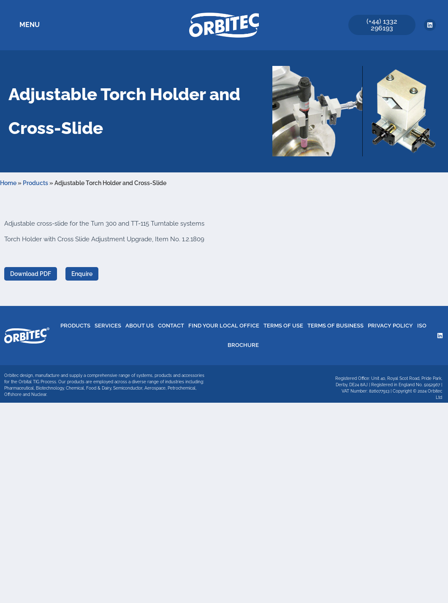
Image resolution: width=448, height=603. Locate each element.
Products (35, 183)
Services (108, 325)
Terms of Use (283, 325)
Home (8, 183)
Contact (171, 325)
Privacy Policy (390, 325)
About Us (139, 325)
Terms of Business (335, 325)
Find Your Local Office (223, 325)
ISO (421, 325)
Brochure (243, 345)
